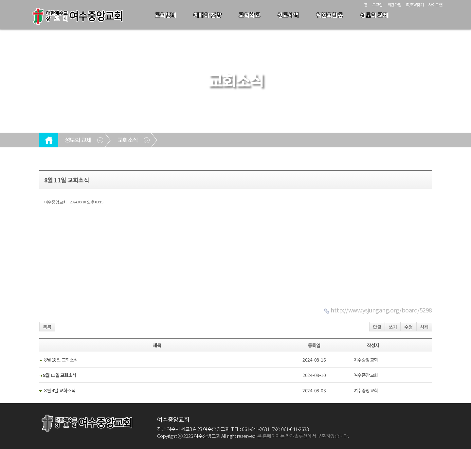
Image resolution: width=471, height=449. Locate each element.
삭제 (424, 327)
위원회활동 (329, 14)
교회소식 (128, 140)
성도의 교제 (374, 14)
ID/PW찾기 (415, 4)
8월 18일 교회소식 (61, 359)
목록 (47, 327)
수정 (408, 327)
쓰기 (393, 327)
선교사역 (288, 14)
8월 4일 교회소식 (59, 390)
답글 (377, 327)
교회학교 (249, 14)
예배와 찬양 (207, 14)
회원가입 (394, 4)
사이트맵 (435, 4)
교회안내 (165, 14)
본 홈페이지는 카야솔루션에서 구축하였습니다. (303, 435)
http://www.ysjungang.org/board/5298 (381, 310)
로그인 (377, 4)
